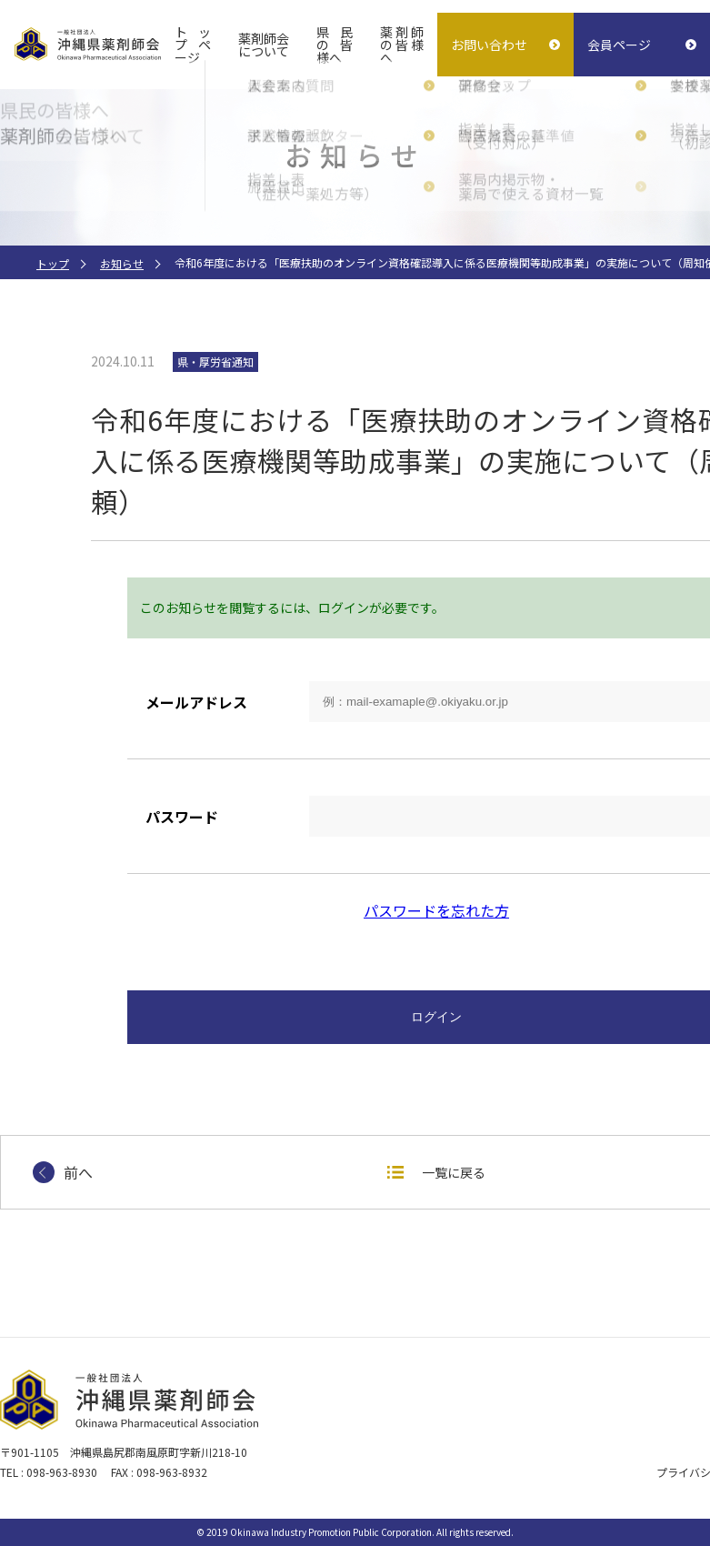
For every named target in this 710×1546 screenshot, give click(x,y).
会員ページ (619, 44)
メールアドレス (196, 702)
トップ (52, 263)
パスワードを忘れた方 (436, 910)
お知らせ (122, 263)
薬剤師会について (264, 44)
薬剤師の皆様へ (402, 44)
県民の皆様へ (334, 44)
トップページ (193, 44)
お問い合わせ (489, 44)
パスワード (181, 816)
